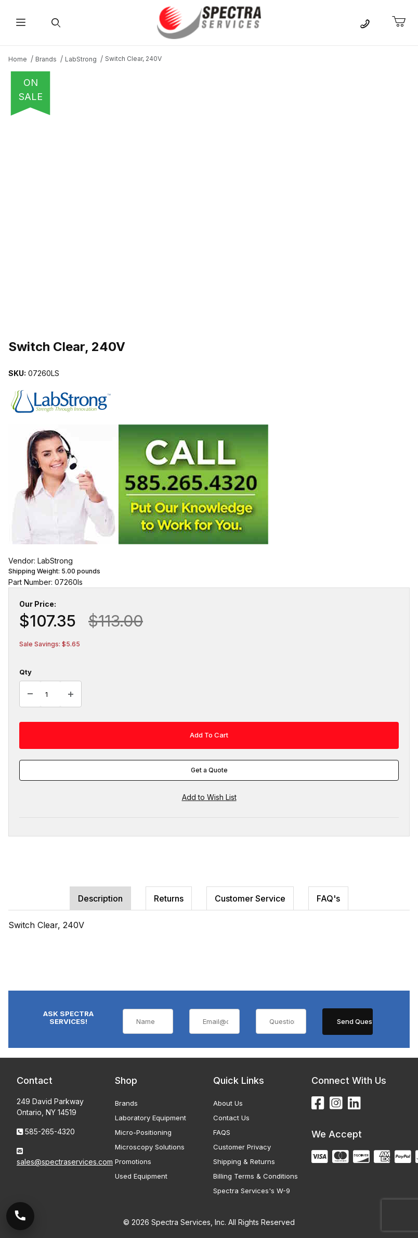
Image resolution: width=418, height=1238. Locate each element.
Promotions (133, 1161)
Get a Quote (209, 770)
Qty (25, 672)
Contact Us (231, 1118)
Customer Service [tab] (250, 898)
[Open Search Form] (56, 22)
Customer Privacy (242, 1147)
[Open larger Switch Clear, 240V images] (209, 224)
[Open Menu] (20, 22)
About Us (228, 1103)
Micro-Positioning (143, 1132)
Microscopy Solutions (150, 1147)
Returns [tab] (169, 898)
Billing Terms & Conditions (255, 1176)
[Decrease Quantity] (30, 694)
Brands (126, 1103)
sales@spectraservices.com (65, 1161)
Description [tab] (100, 898)
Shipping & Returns (244, 1161)
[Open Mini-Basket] (403, 22)
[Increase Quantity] (70, 694)
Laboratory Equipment (150, 1118)
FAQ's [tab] (328, 898)
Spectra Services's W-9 (251, 1190)
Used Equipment (141, 1176)
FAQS (221, 1132)
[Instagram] (336, 1103)
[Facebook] (317, 1103)
